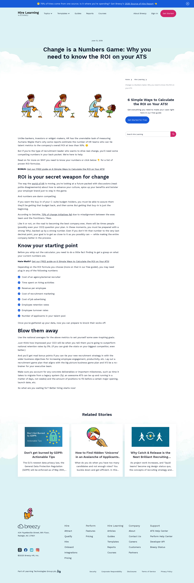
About (132, 531)
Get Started (168, 13)
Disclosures (131, 571)
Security (93, 571)
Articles (111, 531)
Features (90, 531)
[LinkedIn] (32, 550)
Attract (68, 531)
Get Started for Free (137, 120)
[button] (48, 13)
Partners (133, 552)
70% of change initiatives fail (57, 214)
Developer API (157, 541)
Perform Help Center (161, 536)
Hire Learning (139, 79)
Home (127, 79)
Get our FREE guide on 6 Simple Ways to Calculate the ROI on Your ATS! (66, 169)
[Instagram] (38, 550)
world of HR (38, 183)
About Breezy (139, 13)
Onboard (69, 547)
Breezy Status (157, 547)
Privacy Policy (166, 571)
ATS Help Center (159, 531)
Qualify (68, 536)
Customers (135, 547)
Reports (90, 13)
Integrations (70, 552)
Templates (113, 541)
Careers (133, 541)
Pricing (68, 558)
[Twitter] (20, 550)
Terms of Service (149, 571)
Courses (102, 13)
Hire (66, 541)
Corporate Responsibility (111, 571)
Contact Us (135, 536)
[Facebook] (26, 550)
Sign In (154, 13)
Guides (78, 13)
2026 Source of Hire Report (139, 3)
